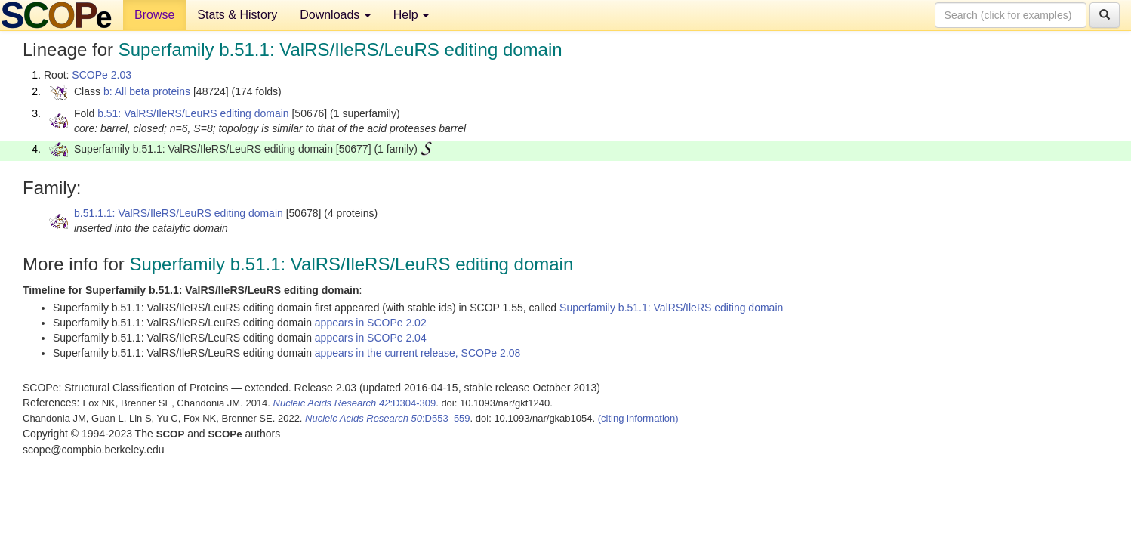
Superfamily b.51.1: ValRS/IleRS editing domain (671, 307)
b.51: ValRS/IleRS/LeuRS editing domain (192, 113)
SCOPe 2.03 (101, 75)
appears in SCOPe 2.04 (371, 338)
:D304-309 (354, 403)
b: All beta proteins (146, 91)
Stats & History (237, 14)
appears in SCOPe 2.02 (371, 323)
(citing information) (638, 418)
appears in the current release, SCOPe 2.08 (417, 353)
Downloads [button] (335, 14)
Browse (154, 14)
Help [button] (411, 14)
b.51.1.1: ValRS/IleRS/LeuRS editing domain (178, 213)
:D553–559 (387, 418)
